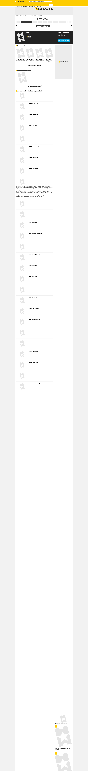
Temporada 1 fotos (24, 75)
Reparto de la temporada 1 (27, 50)
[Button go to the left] (69, 26)
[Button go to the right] (71, 26)
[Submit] (51, 1)
